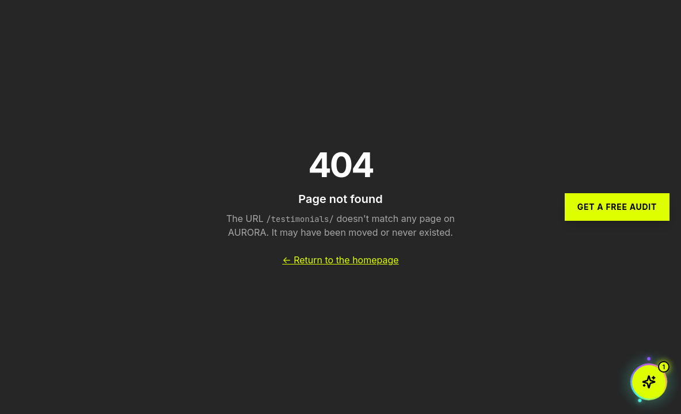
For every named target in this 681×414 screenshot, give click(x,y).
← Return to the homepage (340, 260)
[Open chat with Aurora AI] (648, 381)
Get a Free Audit (617, 207)
